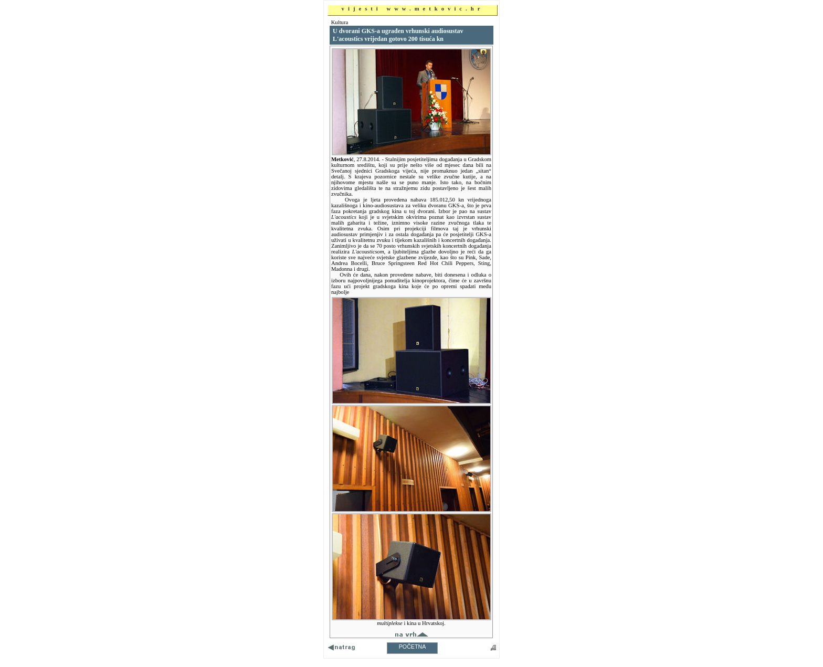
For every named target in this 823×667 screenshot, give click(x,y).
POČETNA (412, 646)
